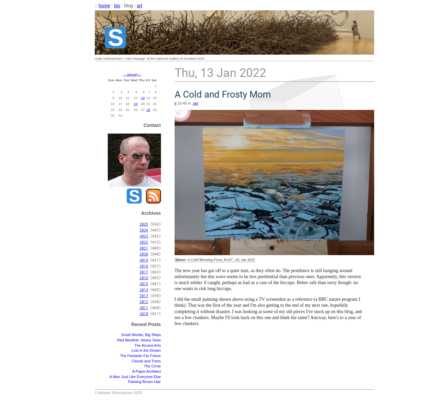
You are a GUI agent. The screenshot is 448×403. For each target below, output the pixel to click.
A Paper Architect (146, 371)
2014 (144, 289)
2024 (144, 230)
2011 (144, 307)
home (104, 5)
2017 (144, 272)
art (139, 5)
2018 (144, 266)
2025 (144, 224)
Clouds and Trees (146, 361)
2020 (144, 254)
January (132, 74)
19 (135, 104)
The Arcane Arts (147, 345)
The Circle (152, 366)
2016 (144, 277)
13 (143, 98)
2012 (144, 301)
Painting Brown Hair (144, 382)
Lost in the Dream (146, 350)
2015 (144, 283)
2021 (144, 248)
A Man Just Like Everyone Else (135, 377)
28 (148, 110)
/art (195, 103)
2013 (144, 295)
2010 (144, 313)
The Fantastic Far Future (140, 356)
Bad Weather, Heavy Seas (139, 340)
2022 (144, 242)
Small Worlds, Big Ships (141, 335)
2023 (144, 236)
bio (117, 5)
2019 (144, 260)
